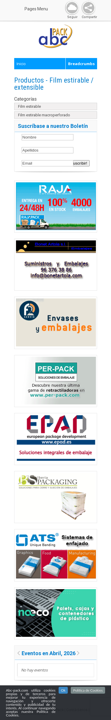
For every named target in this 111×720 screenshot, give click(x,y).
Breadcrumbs (81, 63)
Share (87, 8)
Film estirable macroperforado (44, 115)
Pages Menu (40, 9)
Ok (63, 690)
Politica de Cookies (88, 690)
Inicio (21, 63)
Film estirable (29, 106)
